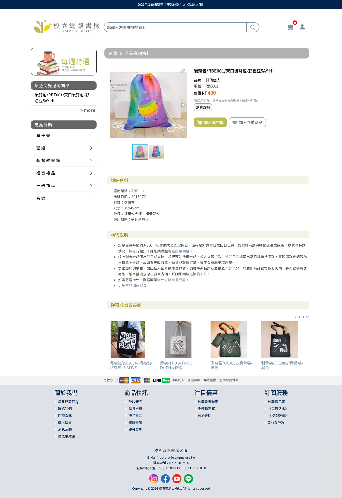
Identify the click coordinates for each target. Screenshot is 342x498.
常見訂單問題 (178, 251)
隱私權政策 (66, 436)
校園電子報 (276, 401)
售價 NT (200, 93)
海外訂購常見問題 (171, 279)
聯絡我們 (65, 408)
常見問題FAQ (68, 401)
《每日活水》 (278, 408)
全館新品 (135, 401)
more (301, 316)
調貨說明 (203, 107)
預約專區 (205, 415)
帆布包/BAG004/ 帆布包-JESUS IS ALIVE (131, 365)
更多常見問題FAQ (132, 285)
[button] (182, 71)
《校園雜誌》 (278, 415)
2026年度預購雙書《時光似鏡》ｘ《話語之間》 (171, 4)
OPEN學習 (276, 422)
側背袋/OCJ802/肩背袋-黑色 (282, 365)
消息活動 (65, 429)
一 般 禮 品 (45, 185)
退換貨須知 (198, 273)
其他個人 (213, 80)
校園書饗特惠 (208, 401)
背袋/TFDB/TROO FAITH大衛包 (176, 365)
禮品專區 (135, 415)
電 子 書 (43, 135)
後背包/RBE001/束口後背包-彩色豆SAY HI (62, 97)
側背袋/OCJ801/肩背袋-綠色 (232, 365)
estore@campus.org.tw (177, 457)
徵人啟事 (65, 422)
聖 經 (40, 148)
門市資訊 (65, 415)
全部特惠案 (206, 408)
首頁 (113, 53)
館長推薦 (135, 408)
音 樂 (40, 198)
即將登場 (135, 429)
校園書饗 (135, 422)
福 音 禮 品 (45, 173)
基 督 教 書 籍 (48, 160)
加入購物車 (210, 122)
